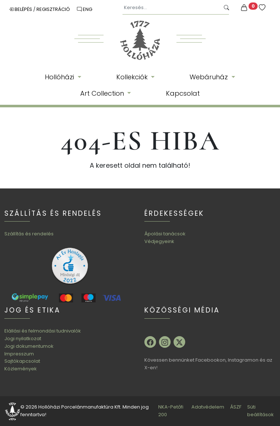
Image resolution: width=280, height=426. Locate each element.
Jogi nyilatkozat (22, 338)
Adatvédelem (207, 406)
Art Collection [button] (103, 93)
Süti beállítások (260, 410)
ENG (84, 9)
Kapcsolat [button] (183, 93)
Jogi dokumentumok (29, 346)
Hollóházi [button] (60, 76)
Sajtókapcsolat (22, 361)
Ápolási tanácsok (165, 233)
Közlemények (20, 368)
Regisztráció (53, 9)
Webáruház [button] (210, 76)
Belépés (21, 9)
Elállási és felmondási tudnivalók (42, 330)
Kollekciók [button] (132, 76)
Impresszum (19, 353)
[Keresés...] (171, 7)
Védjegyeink (159, 241)
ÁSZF (235, 406)
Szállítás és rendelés (29, 233)
